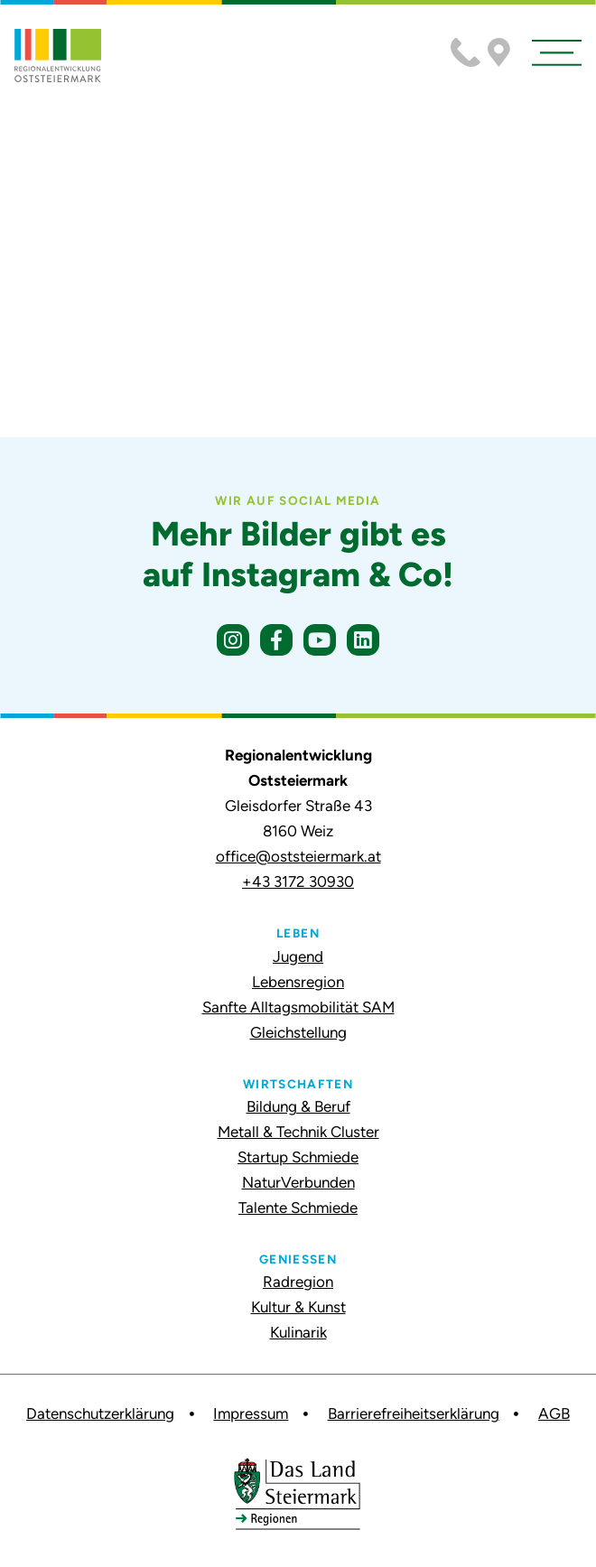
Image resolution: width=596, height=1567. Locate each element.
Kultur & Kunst (298, 1307)
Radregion (298, 1282)
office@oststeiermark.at (298, 856)
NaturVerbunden (298, 1182)
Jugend (298, 956)
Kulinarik (298, 1332)
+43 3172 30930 (298, 881)
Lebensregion (298, 982)
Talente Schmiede (298, 1208)
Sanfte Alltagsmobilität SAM (298, 1007)
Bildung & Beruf (298, 1106)
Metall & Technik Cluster (298, 1132)
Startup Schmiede (298, 1157)
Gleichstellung (298, 1032)
